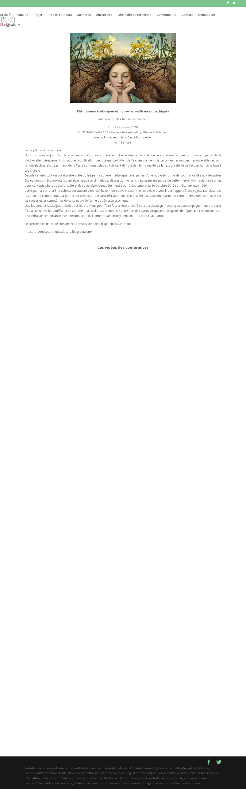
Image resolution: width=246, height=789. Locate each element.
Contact (187, 15)
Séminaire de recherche (134, 15)
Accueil (5, 15)
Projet (38, 15)
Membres (84, 15)
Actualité (22, 15)
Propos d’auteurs (60, 15)
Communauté (166, 15)
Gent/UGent (206, 15)
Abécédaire (104, 15)
